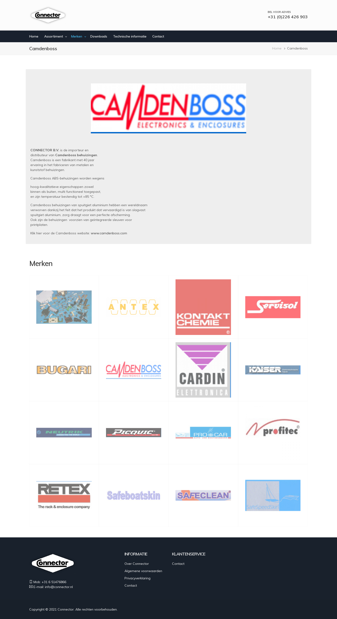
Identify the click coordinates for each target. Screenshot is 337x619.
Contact (158, 36)
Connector (66, 609)
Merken (76, 36)
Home (33, 36)
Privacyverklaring (137, 578)
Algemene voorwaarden (143, 571)
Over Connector (137, 564)
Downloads (98, 36)
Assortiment (53, 36)
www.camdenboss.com (109, 233)
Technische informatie (130, 36)
